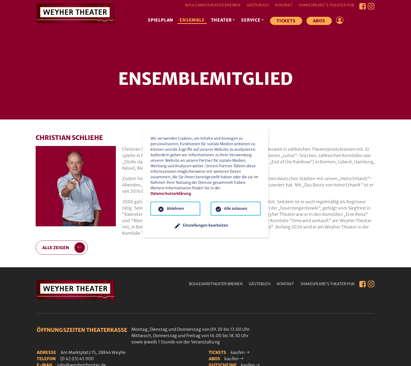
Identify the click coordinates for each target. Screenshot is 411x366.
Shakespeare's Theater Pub (326, 5)
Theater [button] (221, 20)
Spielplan (161, 20)
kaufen (240, 352)
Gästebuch (258, 5)
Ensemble (192, 20)
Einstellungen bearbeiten (205, 225)
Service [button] (251, 20)
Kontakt (284, 5)
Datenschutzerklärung (170, 193)
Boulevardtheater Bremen (213, 5)
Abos (319, 20)
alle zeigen (63, 247)
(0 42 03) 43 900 (77, 358)
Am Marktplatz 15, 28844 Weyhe (93, 352)
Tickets (286, 20)
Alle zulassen (235, 208)
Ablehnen (175, 208)
